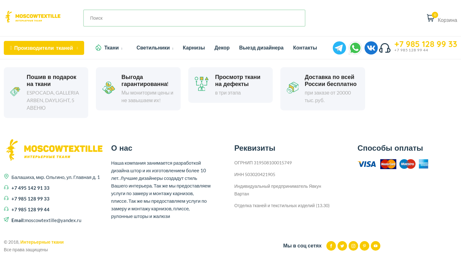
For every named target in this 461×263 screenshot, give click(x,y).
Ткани (113, 47)
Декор (222, 47)
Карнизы (194, 47)
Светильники (155, 47)
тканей (44, 48)
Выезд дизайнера (261, 47)
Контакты (305, 47)
